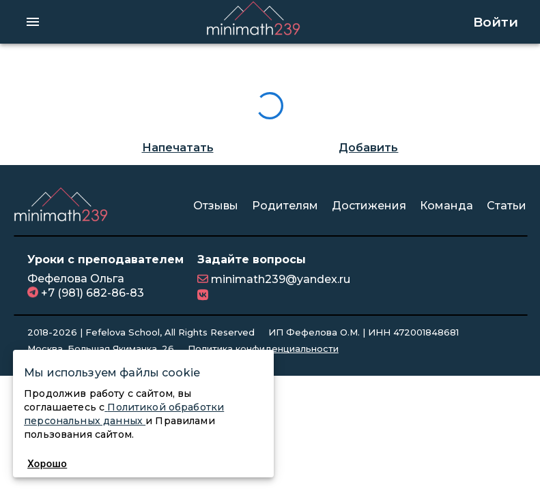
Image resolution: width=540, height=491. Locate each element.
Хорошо (48, 463)
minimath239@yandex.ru (279, 279)
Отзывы (215, 205)
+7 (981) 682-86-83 (91, 292)
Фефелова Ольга (75, 278)
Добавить (368, 147)
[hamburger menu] (32, 21)
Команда (446, 205)
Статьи (506, 205)
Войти (495, 22)
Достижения (369, 205)
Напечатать (178, 147)
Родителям (285, 205)
